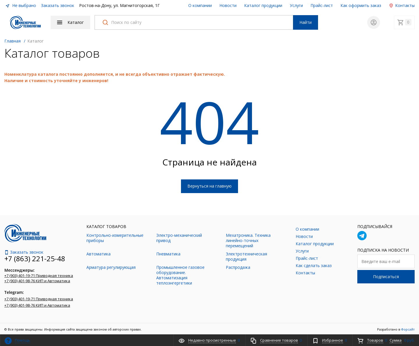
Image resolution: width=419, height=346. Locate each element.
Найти (305, 21)
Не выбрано (20, 5)
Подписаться (386, 275)
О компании (200, 5)
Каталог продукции (263, 5)
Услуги (296, 5)
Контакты (402, 5)
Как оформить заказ (360, 5)
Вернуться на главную (209, 185)
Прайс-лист (321, 5)
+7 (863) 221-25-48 (34, 257)
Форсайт (408, 328)
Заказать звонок (57, 5)
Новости (228, 5)
